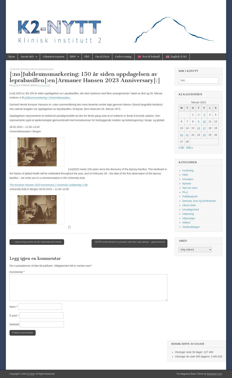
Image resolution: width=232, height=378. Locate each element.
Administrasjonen (53, 56)
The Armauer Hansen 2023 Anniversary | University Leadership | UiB (49, 184)
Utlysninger (188, 218)
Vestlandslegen (191, 226)
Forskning (187, 170)
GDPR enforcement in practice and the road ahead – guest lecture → (130, 243)
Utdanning (188, 213)
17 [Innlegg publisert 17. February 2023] (204, 128)
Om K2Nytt (102, 56)
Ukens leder (189, 205)
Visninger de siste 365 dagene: (193, 356)
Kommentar (17, 271)
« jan (181, 147)
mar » (189, 147)
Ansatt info (27, 56)
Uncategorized (190, 209)
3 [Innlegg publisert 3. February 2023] (204, 114)
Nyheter (14, 69)
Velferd (186, 222)
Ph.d (185, 192)
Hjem (12, 56)
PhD (87, 56)
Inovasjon (187, 179)
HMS (73, 56)
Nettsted (14, 324)
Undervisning (123, 56)
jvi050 (15, 85)
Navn (13, 306)
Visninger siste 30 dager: (189, 352)
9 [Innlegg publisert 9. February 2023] (198, 121)
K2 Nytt (30, 374)
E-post (14, 315)
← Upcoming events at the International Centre (37, 242)
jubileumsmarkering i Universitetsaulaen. (48, 97)
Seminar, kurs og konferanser (36, 69)
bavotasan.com (214, 374)
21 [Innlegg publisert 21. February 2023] (187, 134)
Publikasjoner (190, 196)
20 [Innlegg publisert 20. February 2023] (181, 134)
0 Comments (44, 85)
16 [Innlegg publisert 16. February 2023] (198, 128)
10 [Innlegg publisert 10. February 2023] (204, 121)
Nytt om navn (189, 187)
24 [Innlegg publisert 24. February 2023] (204, 134)
